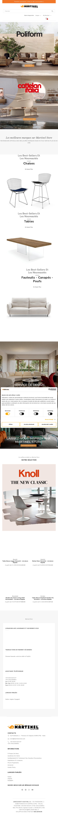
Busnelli (15, 559)
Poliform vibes (29, 65)
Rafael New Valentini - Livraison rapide (42, 561)
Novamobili (15, 596)
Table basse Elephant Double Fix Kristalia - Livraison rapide (43, 598)
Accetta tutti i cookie (47, 424)
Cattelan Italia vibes (29, 119)
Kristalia (43, 596)
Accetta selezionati (29, 424)
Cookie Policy (12, 767)
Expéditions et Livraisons (15, 760)
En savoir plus (29, 169)
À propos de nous (13, 753)
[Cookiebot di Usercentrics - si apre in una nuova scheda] (49, 389)
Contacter (10, 765)
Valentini (42, 559)
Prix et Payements (13, 763)
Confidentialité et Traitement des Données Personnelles (25, 758)
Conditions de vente (14, 756)
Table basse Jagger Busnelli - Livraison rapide (15, 561)
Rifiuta (10, 424)
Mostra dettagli (49, 419)
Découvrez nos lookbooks (28, 445)
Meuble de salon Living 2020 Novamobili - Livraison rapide (15, 598)
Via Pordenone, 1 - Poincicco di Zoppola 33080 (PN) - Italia (26, 736)
